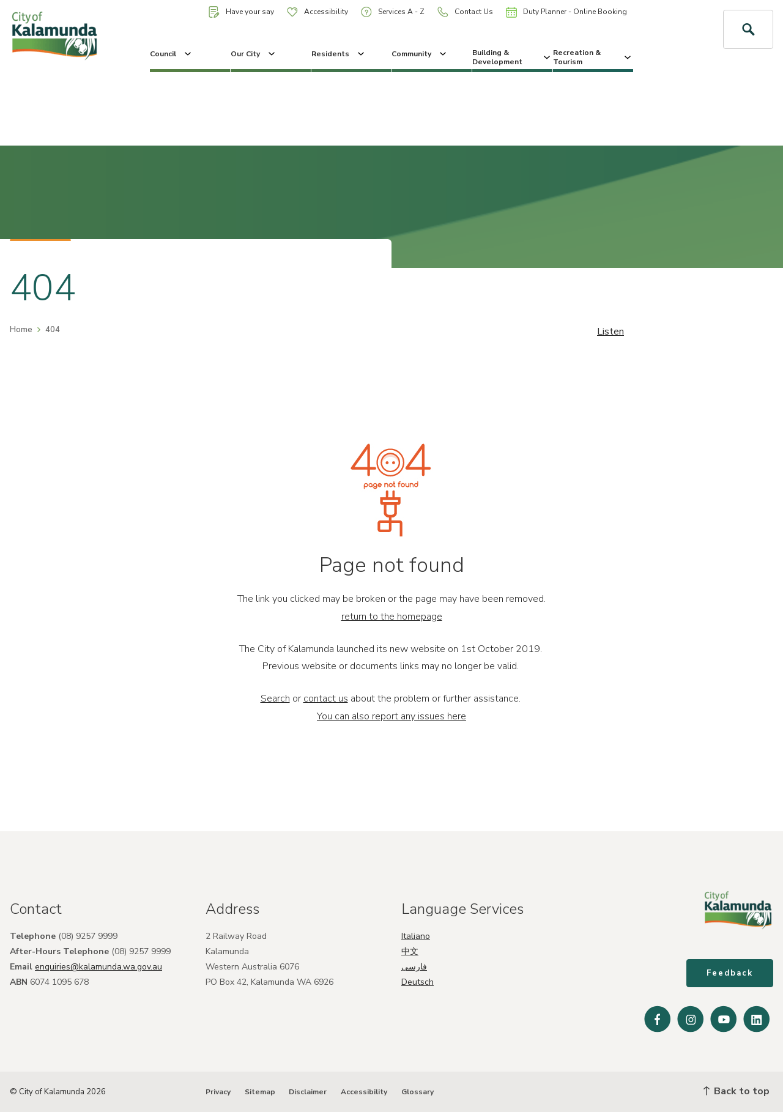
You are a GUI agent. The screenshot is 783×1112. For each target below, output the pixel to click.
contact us (325, 698)
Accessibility (317, 12)
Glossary (417, 1092)
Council (171, 53)
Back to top (736, 1091)
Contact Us (465, 12)
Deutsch (417, 982)
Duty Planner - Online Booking (566, 12)
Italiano (415, 936)
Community (420, 53)
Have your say (241, 12)
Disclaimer (308, 1092)
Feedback (730, 973)
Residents (338, 53)
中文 (409, 951)
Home (21, 329)
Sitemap (260, 1092)
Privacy (218, 1092)
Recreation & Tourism (593, 57)
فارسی (414, 967)
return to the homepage (391, 616)
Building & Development (512, 57)
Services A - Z (393, 12)
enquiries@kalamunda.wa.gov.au (98, 967)
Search (275, 698)
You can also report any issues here (391, 716)
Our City (254, 53)
